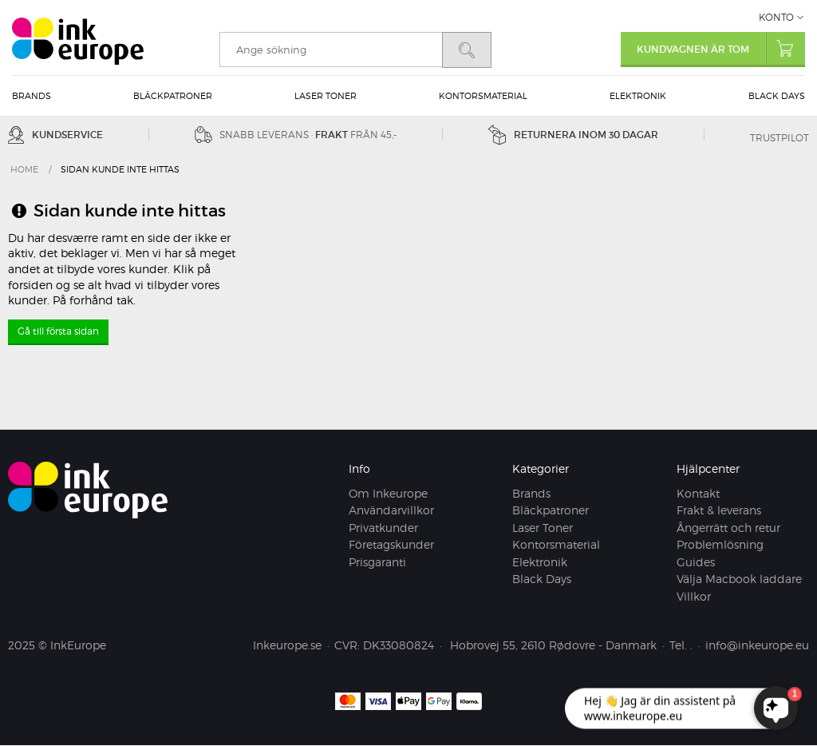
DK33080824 (398, 646)
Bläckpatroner (172, 95)
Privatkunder (383, 527)
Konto (776, 17)
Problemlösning (720, 545)
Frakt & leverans (719, 511)
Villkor (694, 596)
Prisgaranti (377, 562)
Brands (31, 95)
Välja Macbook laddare (739, 579)
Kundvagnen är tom (721, 48)
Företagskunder (391, 545)
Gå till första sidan (58, 331)
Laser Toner (325, 95)
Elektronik (638, 95)
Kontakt (698, 493)
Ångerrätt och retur (728, 527)
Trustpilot (779, 138)
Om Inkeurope (388, 493)
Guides (696, 562)
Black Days (776, 95)
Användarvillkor (391, 511)
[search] (330, 49)
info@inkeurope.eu (757, 646)
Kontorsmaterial (483, 95)
